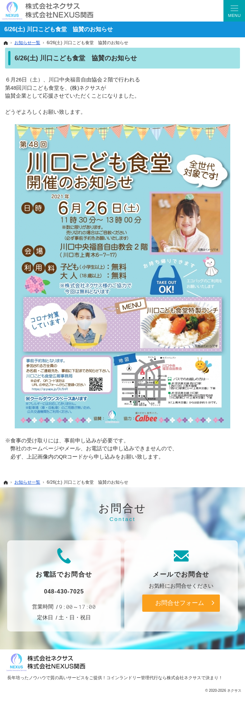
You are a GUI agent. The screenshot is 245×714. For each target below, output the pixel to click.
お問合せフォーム (179, 602)
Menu (234, 11)
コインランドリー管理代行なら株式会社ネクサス (153, 677)
